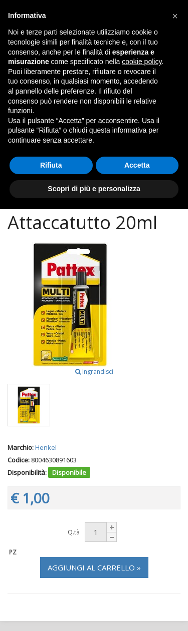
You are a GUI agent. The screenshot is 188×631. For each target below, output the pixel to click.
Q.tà (74, 532)
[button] (175, 16)
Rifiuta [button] (51, 165)
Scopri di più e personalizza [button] (94, 189)
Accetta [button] (137, 165)
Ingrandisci (94, 371)
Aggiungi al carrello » (94, 567)
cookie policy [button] (141, 62)
